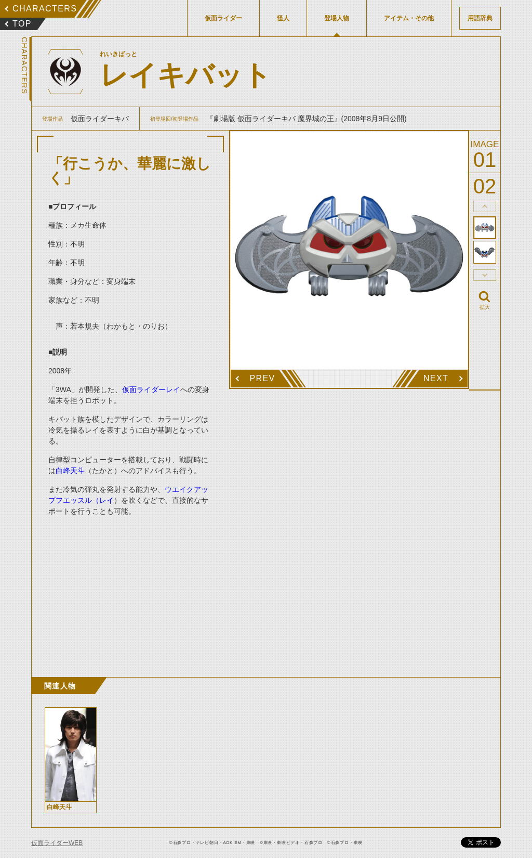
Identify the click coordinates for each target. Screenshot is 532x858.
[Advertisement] (130, 586)
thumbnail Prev (484, 206)
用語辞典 (480, 18)
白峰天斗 (70, 470)
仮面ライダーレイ (151, 389)
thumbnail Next (484, 275)
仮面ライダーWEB (57, 843)
